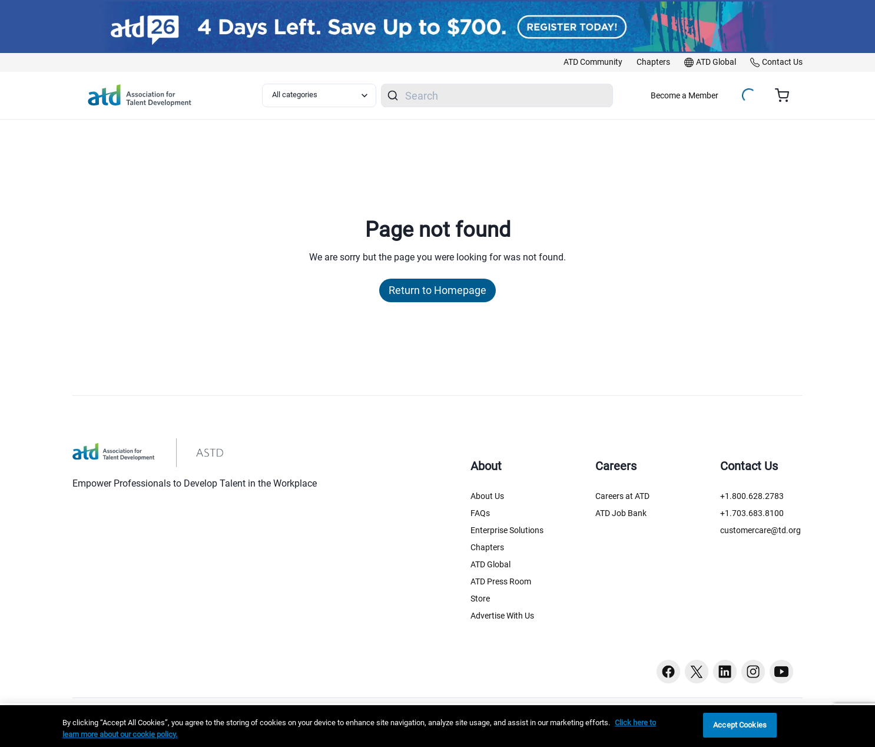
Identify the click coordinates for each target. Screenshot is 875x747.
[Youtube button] (781, 671)
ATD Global (490, 564)
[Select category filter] (319, 95)
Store (480, 598)
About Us (487, 496)
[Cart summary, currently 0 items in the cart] (786, 95)
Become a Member (684, 95)
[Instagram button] (753, 671)
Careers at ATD (622, 496)
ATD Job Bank (621, 513)
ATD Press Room (500, 581)
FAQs (480, 513)
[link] (593, 62)
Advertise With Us (502, 615)
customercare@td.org (760, 530)
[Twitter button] (696, 671)
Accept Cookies (740, 724)
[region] (437, 726)
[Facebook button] (668, 671)
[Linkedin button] (725, 671)
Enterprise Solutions (506, 530)
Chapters (487, 547)
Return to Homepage (437, 290)
